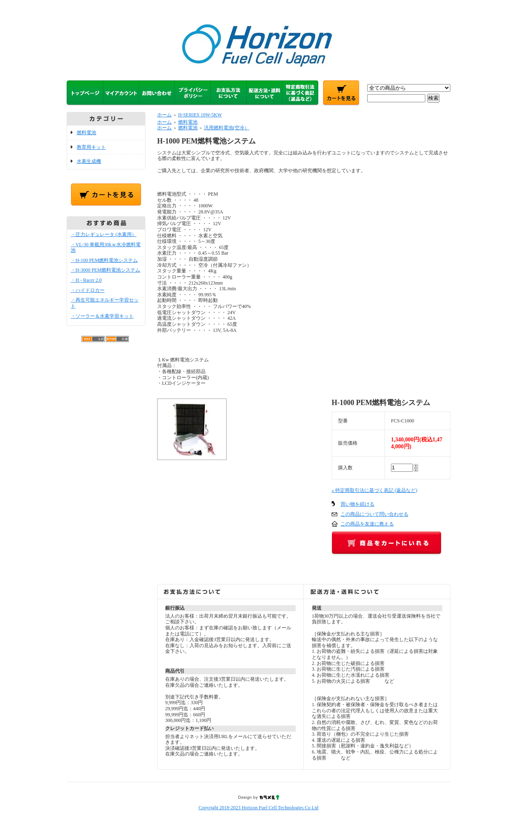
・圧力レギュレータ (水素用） (104, 234)
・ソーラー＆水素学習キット (102, 316)
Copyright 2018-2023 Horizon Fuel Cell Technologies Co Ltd (259, 807)
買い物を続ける (357, 504)
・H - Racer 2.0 (86, 280)
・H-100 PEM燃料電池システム (104, 260)
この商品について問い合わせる (374, 514)
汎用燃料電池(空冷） (226, 128)
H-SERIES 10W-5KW (200, 115)
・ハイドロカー (88, 290)
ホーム (164, 115)
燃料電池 (86, 132)
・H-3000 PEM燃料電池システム (105, 270)
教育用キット (91, 147)
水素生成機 (89, 161)
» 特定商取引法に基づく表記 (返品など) (374, 490)
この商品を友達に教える (367, 524)
